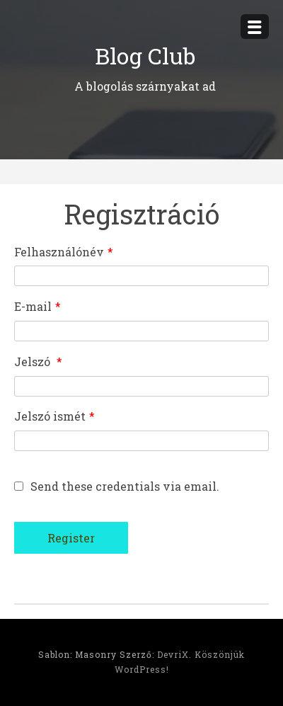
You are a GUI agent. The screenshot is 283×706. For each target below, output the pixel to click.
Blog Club (145, 55)
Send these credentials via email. (116, 486)
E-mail (37, 306)
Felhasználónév (63, 251)
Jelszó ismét (54, 416)
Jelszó (38, 361)
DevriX (173, 654)
